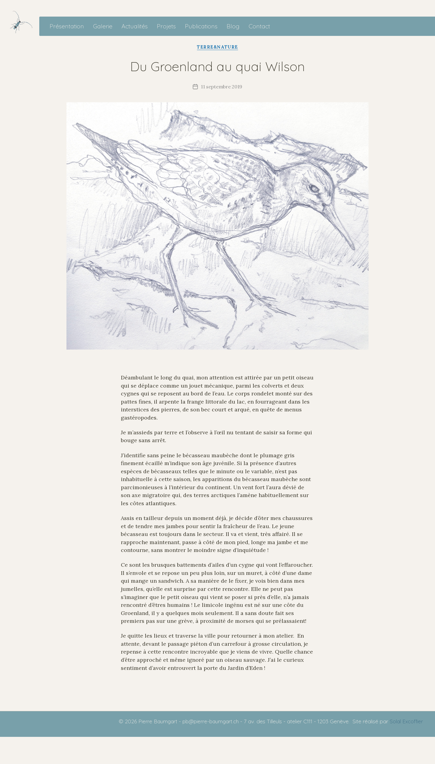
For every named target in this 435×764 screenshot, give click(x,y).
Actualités (165, 39)
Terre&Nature (217, 74)
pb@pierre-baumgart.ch (207, 748)
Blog (263, 39)
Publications (231, 39)
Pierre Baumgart (153, 748)
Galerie (133, 39)
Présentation (97, 39)
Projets (196, 39)
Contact (289, 39)
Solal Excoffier (405, 748)
